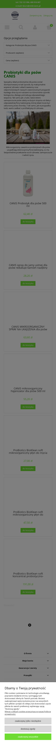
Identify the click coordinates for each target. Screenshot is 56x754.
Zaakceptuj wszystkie (28, 736)
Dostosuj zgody (28, 729)
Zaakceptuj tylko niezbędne (28, 721)
